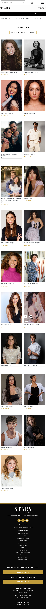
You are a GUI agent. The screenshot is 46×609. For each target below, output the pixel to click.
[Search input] (11, 2)
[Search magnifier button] (23, 3)
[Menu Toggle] (42, 2)
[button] (5, 75)
